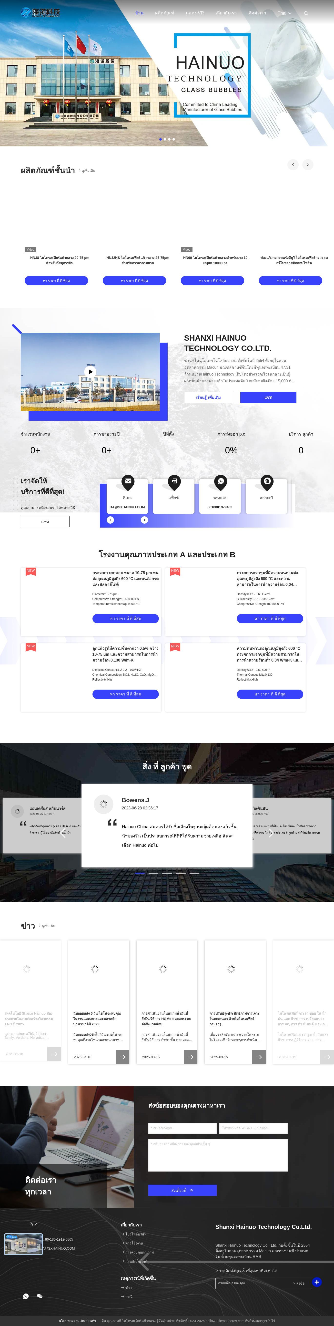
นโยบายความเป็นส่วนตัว (77, 1321)
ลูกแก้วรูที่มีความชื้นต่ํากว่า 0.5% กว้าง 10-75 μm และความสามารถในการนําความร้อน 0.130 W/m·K (125, 654)
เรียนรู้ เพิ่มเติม (208, 398)
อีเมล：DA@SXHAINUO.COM (49, 1248)
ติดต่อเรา (257, 12)
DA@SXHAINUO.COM (127, 507)
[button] (293, 164)
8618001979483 (220, 507)
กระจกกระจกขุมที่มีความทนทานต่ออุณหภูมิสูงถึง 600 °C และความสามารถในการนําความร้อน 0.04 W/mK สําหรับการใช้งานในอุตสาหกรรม (267, 584)
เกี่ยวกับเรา (226, 12)
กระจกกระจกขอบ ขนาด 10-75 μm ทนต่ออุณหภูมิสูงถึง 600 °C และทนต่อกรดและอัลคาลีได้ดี (125, 579)
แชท (45, 522)
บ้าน (139, 12)
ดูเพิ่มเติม (86, 170)
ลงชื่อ (297, 1283)
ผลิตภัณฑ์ (164, 12)
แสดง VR (195, 12)
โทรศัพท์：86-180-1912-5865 (48, 1239)
